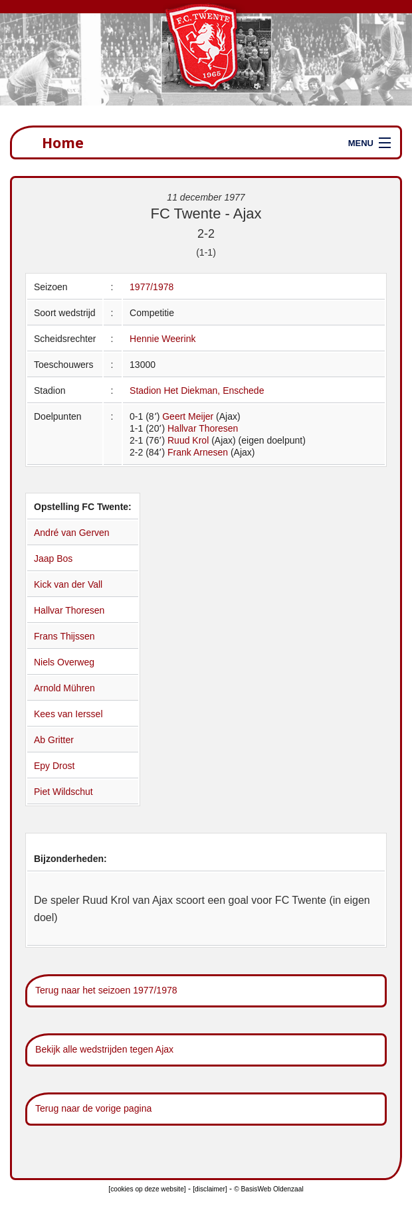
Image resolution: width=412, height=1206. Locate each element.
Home (63, 142)
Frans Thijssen (64, 636)
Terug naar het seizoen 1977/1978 (106, 990)
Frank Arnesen (197, 452)
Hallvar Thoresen (202, 428)
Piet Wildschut (63, 791)
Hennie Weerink (162, 338)
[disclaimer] (210, 1189)
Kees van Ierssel (68, 714)
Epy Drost (54, 765)
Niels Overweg (64, 662)
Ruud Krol (188, 440)
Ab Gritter (54, 739)
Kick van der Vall (68, 584)
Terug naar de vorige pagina (93, 1108)
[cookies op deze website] (146, 1189)
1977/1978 (151, 287)
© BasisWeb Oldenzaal (268, 1189)
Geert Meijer (187, 416)
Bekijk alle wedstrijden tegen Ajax (104, 1049)
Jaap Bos (53, 558)
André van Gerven (72, 532)
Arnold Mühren (64, 688)
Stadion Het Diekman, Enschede (197, 390)
